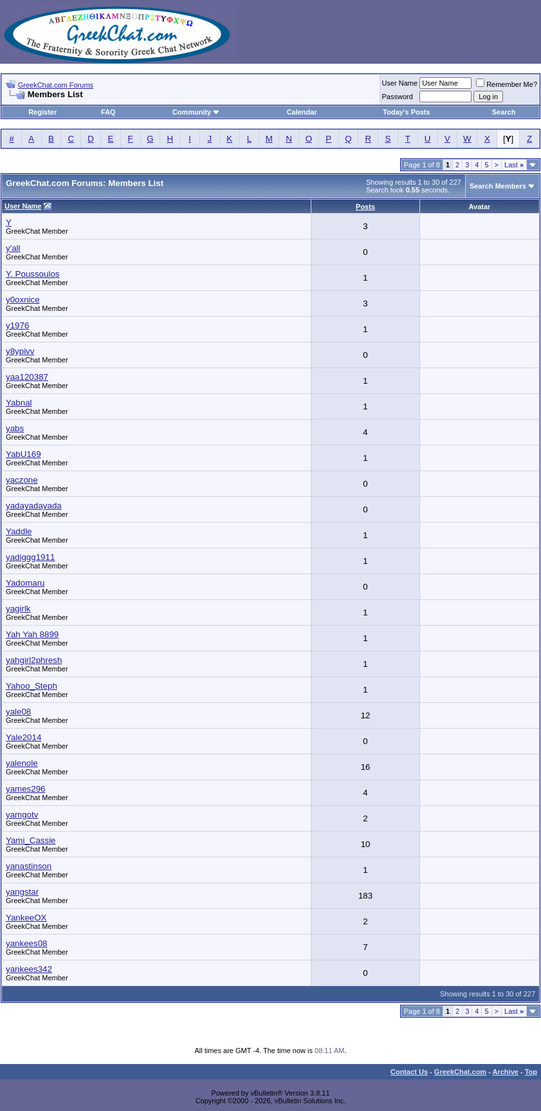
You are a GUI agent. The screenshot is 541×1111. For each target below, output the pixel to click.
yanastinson (28, 866)
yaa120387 (27, 377)
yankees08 (26, 943)
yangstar (22, 892)
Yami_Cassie (31, 840)
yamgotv (22, 814)
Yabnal (19, 402)
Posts (365, 206)
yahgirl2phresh (34, 660)
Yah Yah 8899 (32, 634)
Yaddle (19, 531)
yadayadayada (34, 505)
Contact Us (409, 1072)
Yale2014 (23, 737)
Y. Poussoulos (32, 274)
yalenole (22, 763)
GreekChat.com (460, 1072)
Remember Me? (506, 84)
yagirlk (18, 608)
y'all (13, 248)
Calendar (302, 112)
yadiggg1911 (30, 557)
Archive (505, 1072)
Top (531, 1072)
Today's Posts (406, 112)
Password (397, 96)
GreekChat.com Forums (55, 85)
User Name (400, 83)
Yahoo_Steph (31, 686)
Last (514, 165)
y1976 (17, 325)
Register (42, 112)
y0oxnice (23, 299)
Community (196, 112)
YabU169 (23, 454)
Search (504, 112)
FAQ (108, 112)
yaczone (22, 480)
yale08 (18, 711)
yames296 (26, 789)
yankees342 (29, 969)
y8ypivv (20, 351)
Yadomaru (25, 583)
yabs (15, 428)
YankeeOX (26, 917)
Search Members (498, 186)
